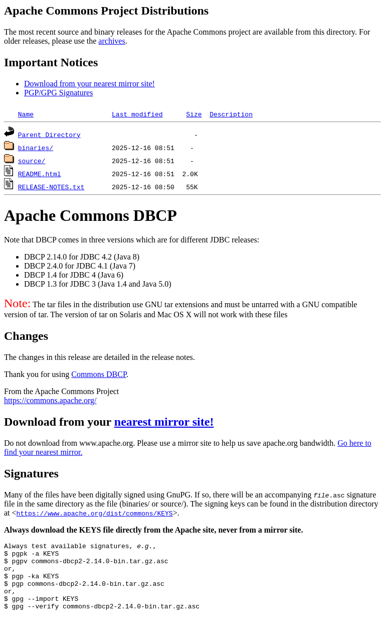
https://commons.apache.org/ (50, 400)
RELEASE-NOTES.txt (51, 186)
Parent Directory (49, 134)
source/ (32, 160)
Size (194, 113)
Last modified (137, 113)
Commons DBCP (98, 374)
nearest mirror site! (164, 421)
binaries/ (35, 147)
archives (111, 41)
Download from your (59, 421)
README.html (39, 173)
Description (231, 113)
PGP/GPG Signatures (58, 92)
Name (26, 113)
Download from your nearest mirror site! (89, 83)
